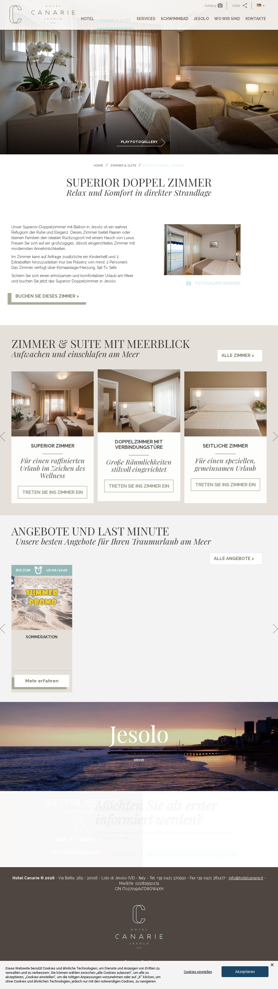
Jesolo (201, 19)
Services (146, 19)
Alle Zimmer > (238, 355)
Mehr (139, 760)
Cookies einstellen (198, 972)
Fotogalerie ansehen (213, 283)
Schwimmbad (174, 19)
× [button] (272, 965)
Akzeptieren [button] (245, 972)
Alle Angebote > (234, 558)
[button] (261, 6)
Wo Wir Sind (227, 19)
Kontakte (255, 19)
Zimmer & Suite (115, 20)
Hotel (87, 19)
